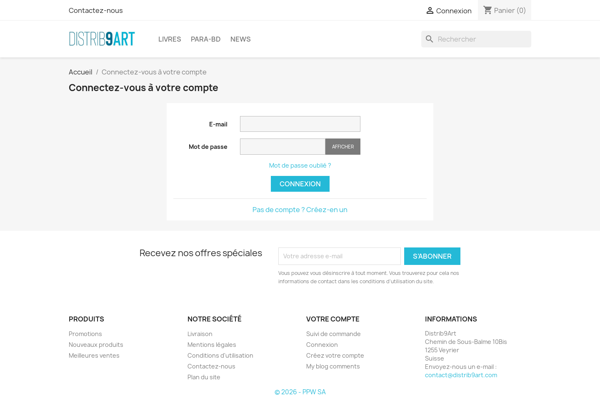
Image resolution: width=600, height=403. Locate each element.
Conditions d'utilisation (220, 355)
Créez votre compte (335, 355)
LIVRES (169, 39)
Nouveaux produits (96, 345)
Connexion (300, 183)
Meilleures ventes (94, 355)
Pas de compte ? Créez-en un (300, 209)
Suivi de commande (333, 334)
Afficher (343, 146)
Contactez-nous (96, 10)
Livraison (200, 334)
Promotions (85, 334)
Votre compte (333, 319)
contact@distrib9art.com (461, 375)
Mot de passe (208, 147)
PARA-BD (206, 39)
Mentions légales (212, 345)
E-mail (218, 124)
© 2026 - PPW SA (300, 392)
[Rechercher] (476, 39)
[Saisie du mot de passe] (282, 146)
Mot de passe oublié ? (300, 165)
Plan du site (204, 377)
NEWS (240, 39)
